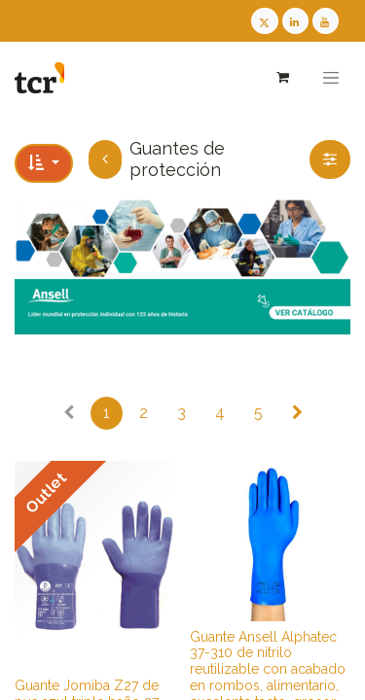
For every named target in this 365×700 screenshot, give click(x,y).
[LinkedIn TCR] (295, 21)
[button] (44, 163)
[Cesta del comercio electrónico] (282, 77)
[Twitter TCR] (264, 21)
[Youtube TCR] (325, 21)
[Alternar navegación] (330, 77)
